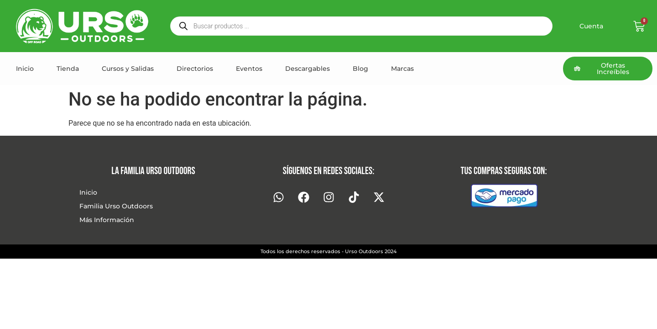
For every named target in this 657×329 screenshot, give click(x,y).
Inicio (25, 68)
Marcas (402, 68)
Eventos (249, 68)
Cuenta (591, 26)
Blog (360, 68)
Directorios (195, 68)
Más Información (106, 220)
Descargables (307, 68)
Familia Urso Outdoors (116, 206)
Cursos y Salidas (128, 68)
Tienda (68, 68)
